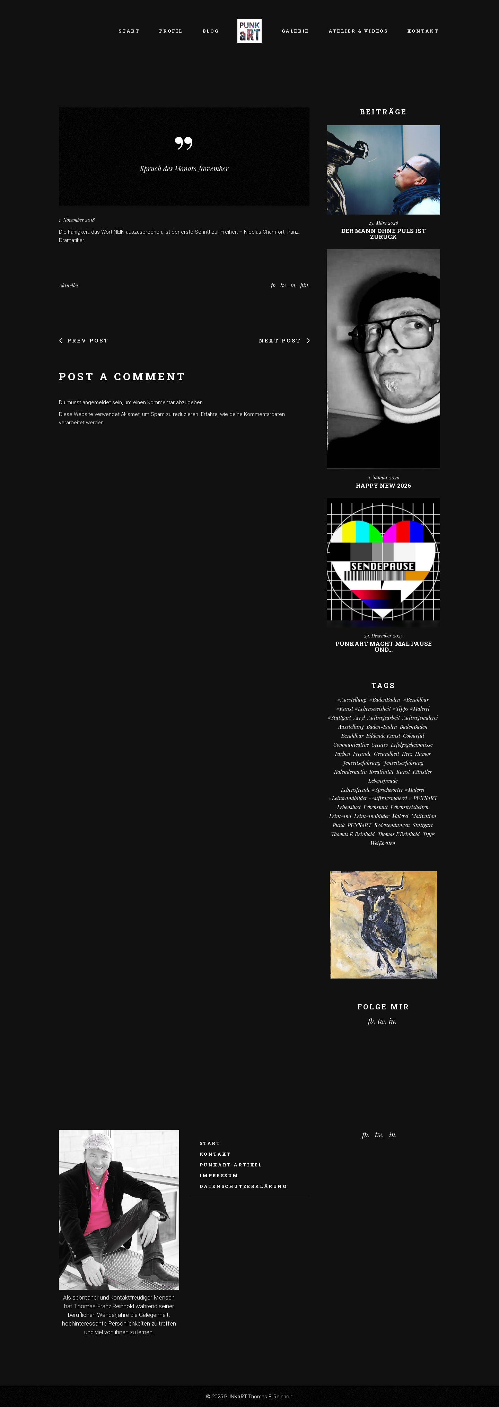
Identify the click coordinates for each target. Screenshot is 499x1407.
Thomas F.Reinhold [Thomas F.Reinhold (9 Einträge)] (398, 834)
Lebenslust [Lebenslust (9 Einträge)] (349, 807)
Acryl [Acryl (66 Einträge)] (359, 717)
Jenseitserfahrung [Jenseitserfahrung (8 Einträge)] (403, 762)
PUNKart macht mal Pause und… (383, 646)
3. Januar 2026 (383, 477)
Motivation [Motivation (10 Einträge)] (423, 816)
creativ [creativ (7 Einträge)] (379, 744)
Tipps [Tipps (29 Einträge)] (428, 834)
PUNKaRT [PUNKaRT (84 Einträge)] (359, 825)
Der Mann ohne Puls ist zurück (383, 234)
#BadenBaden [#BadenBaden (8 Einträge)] (384, 699)
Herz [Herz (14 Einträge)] (407, 753)
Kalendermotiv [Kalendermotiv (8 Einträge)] (350, 771)
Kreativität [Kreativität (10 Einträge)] (381, 771)
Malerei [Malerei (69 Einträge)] (400, 816)
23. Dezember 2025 (383, 635)
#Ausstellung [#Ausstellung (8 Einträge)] (351, 699)
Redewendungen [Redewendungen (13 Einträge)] (392, 825)
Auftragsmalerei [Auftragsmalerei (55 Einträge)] (420, 717)
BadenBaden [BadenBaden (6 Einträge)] (414, 726)
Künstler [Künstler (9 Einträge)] (422, 771)
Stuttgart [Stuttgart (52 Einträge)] (423, 825)
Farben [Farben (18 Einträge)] (342, 753)
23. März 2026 (383, 222)
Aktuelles (69, 285)
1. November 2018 (77, 220)
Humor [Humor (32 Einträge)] (423, 753)
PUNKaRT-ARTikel (231, 1165)
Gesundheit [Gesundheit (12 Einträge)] (386, 753)
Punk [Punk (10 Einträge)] (339, 825)
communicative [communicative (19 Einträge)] (351, 744)
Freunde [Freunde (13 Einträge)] (362, 753)
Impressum (219, 1175)
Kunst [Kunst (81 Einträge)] (403, 771)
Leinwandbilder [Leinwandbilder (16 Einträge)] (371, 816)
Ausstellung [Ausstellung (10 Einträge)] (351, 726)
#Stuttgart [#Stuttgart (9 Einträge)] (339, 717)
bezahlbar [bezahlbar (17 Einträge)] (352, 735)
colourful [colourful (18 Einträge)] (413, 735)
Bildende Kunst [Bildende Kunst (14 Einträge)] (383, 735)
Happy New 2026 (383, 485)
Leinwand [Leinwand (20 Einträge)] (340, 816)
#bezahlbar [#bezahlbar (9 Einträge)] (416, 699)
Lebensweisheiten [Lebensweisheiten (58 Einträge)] (410, 807)
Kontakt (215, 1154)
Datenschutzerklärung (243, 1186)
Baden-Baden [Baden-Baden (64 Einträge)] (382, 726)
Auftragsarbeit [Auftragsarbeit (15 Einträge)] (384, 717)
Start (210, 1143)
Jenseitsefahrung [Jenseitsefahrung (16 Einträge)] (361, 762)
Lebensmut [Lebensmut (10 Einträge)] (376, 807)
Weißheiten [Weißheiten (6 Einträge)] (382, 843)
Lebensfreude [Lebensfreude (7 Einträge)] (382, 780)
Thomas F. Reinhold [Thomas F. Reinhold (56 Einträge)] (353, 834)
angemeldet (96, 402)
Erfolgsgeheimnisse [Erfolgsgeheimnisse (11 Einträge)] (411, 744)
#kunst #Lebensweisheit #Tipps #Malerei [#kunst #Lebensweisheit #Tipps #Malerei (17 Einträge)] (383, 708)
